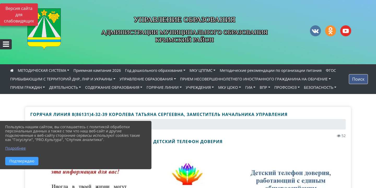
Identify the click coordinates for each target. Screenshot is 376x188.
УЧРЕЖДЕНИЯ (198, 87)
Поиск (358, 79)
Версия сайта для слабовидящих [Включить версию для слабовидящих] (19, 14)
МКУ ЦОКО (228, 87)
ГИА (248, 87)
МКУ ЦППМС (201, 70)
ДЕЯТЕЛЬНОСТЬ (63, 87)
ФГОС (331, 70)
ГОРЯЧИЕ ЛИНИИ (162, 87)
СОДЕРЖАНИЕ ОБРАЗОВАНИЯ (112, 87)
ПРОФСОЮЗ (285, 87)
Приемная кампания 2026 (97, 70)
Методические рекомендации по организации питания (270, 70)
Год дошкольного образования (153, 70)
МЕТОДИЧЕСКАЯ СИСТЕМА (42, 70)
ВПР (263, 87)
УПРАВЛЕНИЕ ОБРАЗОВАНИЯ (146, 79)
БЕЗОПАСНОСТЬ (318, 87)
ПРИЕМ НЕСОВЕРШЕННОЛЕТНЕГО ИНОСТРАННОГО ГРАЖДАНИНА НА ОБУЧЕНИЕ (254, 79)
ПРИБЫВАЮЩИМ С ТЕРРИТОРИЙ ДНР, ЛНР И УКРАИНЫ (61, 79)
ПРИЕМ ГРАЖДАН (26, 87)
